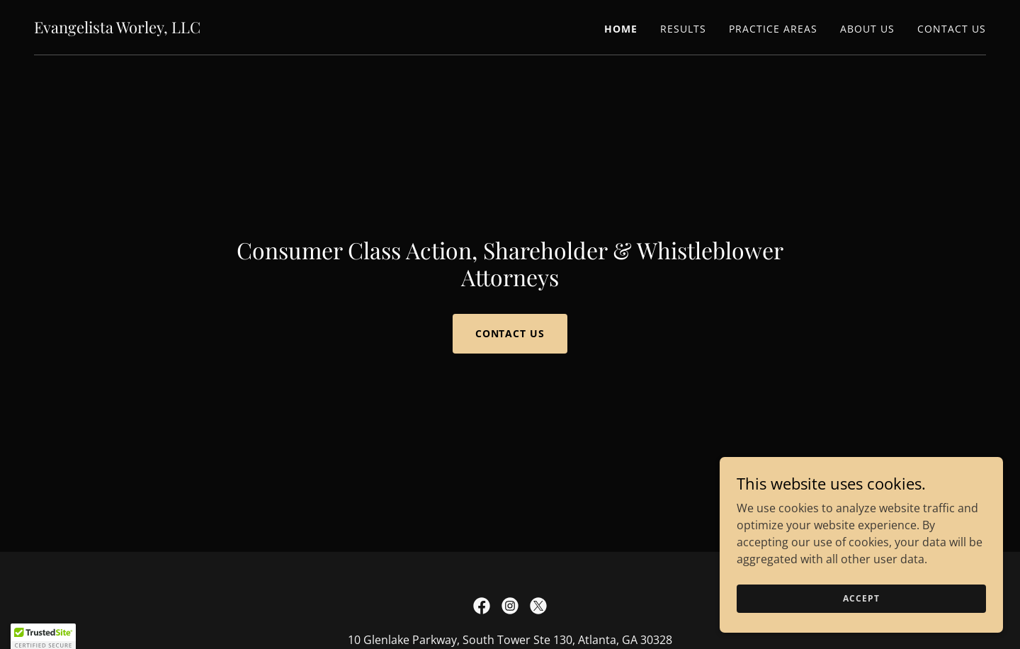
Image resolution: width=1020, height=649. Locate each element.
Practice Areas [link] (773, 28)
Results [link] (683, 28)
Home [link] (621, 28)
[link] (117, 29)
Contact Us (510, 333)
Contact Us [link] (951, 28)
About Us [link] (867, 28)
